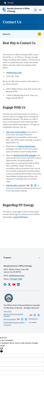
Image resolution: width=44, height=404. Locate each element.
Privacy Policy (8, 311)
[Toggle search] (35, 9)
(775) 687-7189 (15, 279)
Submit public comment (15, 185)
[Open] (40, 10)
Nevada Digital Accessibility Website (14, 322)
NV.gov (9, 2)
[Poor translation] (1, 350)
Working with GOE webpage (25, 155)
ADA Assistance (33, 318)
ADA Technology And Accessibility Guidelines (13, 315)
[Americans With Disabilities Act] (35, 185)
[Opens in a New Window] (32, 185)
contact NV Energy (20, 217)
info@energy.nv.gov (14, 72)
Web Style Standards (10, 319)
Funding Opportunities (26, 146)
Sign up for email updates (16, 132)
